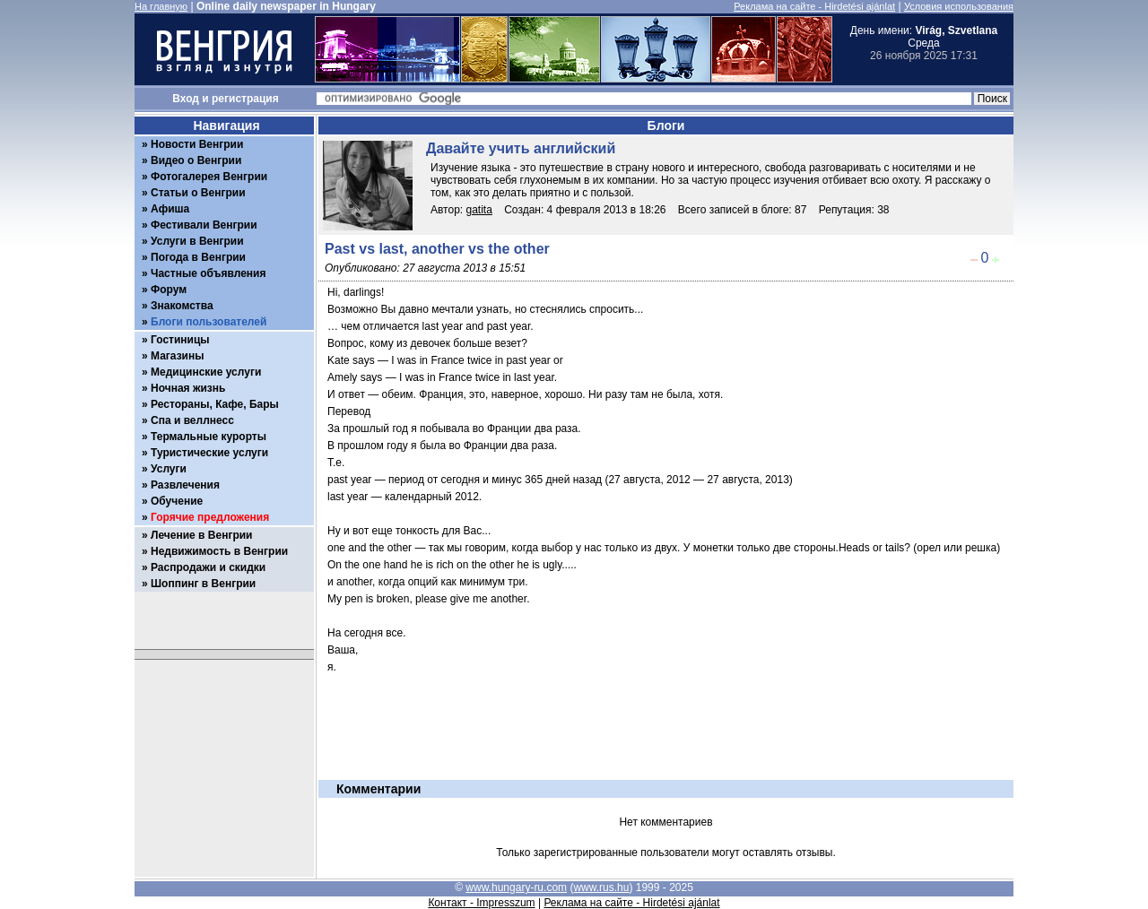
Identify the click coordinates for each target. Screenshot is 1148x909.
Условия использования (958, 6)
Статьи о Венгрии (198, 192)
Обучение (177, 501)
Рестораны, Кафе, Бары (215, 404)
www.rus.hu (601, 887)
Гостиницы (180, 339)
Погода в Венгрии (198, 257)
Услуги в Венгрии (197, 241)
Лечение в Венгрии (201, 535)
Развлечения (185, 485)
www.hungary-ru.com (516, 887)
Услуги (169, 469)
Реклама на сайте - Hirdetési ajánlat (814, 6)
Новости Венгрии (197, 144)
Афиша (170, 209)
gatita (479, 209)
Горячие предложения (210, 517)
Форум (169, 289)
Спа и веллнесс (192, 420)
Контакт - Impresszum (481, 902)
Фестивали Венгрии (204, 225)
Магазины (177, 356)
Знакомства (182, 305)
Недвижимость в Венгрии (219, 551)
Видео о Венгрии (196, 160)
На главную (161, 6)
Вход (185, 98)
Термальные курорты (208, 436)
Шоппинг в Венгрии (203, 583)
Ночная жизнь (188, 388)
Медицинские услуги (206, 372)
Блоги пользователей (208, 322)
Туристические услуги (209, 452)
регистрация (245, 98)
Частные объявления (208, 273)
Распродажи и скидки (208, 567)
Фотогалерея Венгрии (209, 176)
